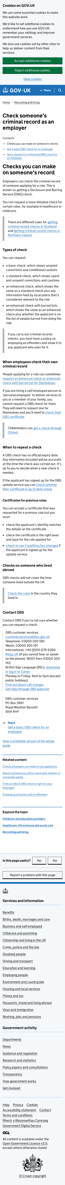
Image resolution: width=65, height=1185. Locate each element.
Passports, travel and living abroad (27, 1003)
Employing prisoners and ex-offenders (25, 794)
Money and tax (13, 996)
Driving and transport (18, 961)
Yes (41, 860)
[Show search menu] (59, 90)
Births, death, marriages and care (26, 919)
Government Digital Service (22, 1126)
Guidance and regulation (20, 1053)
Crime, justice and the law (21, 947)
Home (6, 102)
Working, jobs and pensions (22, 1017)
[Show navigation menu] (45, 90)
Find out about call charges (24, 685)
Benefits (8, 912)
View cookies (32, 79)
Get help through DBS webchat (27, 689)
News (7, 1046)
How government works (19, 1081)
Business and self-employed (22, 926)
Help (6, 1105)
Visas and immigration (18, 1010)
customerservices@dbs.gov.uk (27, 637)
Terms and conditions (18, 1115)
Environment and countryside (23, 982)
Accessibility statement (19, 1110)
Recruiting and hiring (27, 102)
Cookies (32, 1105)
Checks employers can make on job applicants (30, 766)
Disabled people (14, 954)
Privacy (18, 1105)
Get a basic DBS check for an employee (30, 149)
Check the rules (19, 593)
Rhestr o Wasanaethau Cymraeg (25, 1120)
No (57, 860)
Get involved (11, 1088)
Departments (12, 1039)
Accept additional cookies (32, 61)
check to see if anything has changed (32, 546)
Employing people (15, 975)
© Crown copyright (32, 1176)
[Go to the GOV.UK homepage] (17, 90)
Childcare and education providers (24, 818)
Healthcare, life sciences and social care (28, 825)
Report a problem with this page (32, 875)
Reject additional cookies (32, 70)
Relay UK (11, 654)
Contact (45, 1110)
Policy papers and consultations (25, 1067)
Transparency (12, 1074)
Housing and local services (21, 989)
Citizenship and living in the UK (24, 940)
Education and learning (19, 968)
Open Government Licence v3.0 (25, 1143)
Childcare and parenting (20, 933)
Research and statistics (19, 1060)
